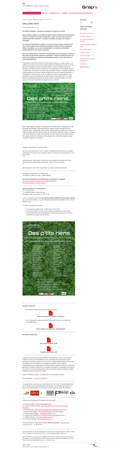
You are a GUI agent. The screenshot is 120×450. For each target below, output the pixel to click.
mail (29, 201)
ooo (37, 27)
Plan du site (26, 446)
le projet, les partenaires (40, 378)
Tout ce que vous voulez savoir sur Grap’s (80, 13)
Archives (44, 13)
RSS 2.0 (46, 446)
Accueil (24, 19)
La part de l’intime (85, 52)
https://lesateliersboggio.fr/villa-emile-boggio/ (50, 411)
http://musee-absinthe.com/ (44, 419)
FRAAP (37, 374)
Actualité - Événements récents (31, 13)
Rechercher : (84, 20)
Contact (40, 446)
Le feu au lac (83, 63)
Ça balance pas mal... (86, 36)
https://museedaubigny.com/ (43, 404)
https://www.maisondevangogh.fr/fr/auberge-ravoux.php (50, 409)
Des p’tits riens (84, 67)
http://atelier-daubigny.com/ (47, 413)
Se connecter (33, 446)
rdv (65, 213)
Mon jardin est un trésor (86, 33)
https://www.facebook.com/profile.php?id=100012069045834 (39, 181)
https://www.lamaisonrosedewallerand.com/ (53, 415)
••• (24, 3)
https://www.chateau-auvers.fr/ (44, 417)
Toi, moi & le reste (85, 55)
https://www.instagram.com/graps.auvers (34, 183)
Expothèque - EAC (54, 13)
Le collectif (64, 13)
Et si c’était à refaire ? (86, 49)
